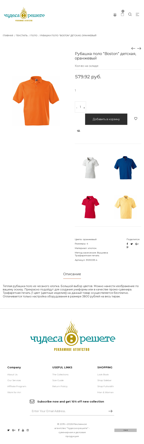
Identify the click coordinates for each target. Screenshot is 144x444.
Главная (8, 35)
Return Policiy (60, 386)
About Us (12, 374)
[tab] (72, 275)
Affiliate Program (16, 386)
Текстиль (22, 35)
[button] (66, 48)
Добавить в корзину (106, 119)
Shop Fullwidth (105, 386)
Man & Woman (105, 392)
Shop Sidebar (104, 380)
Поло (34, 35)
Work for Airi (14, 392)
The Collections (60, 374)
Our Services (14, 380)
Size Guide (58, 380)
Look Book (103, 374)
